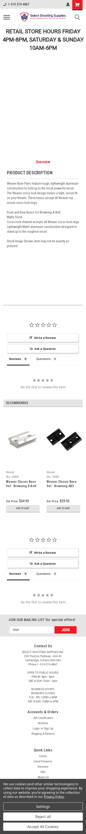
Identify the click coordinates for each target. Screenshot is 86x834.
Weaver (10, 472)
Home (43, 756)
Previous (72, 403)
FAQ (43, 772)
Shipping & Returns (43, 733)
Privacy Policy (54, 796)
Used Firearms (43, 761)
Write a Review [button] (45, 338)
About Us (43, 777)
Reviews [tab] (15, 359)
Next (79, 403)
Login (36, 728)
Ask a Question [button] (45, 349)
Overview (43, 162)
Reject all (43, 816)
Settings (43, 806)
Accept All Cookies (43, 826)
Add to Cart (22, 508)
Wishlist (43, 723)
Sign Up (48, 728)
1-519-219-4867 (16, 4)
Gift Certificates (43, 718)
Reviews (43, 766)
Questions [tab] (43, 359)
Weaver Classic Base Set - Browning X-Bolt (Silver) (21, 486)
